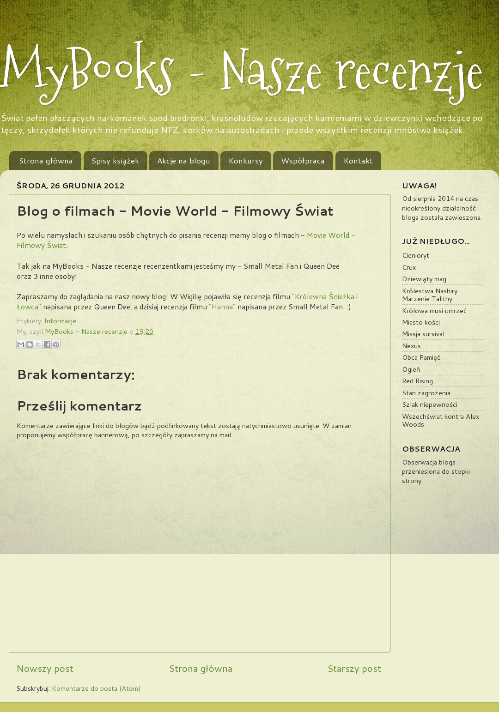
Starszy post (354, 668)
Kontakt (358, 160)
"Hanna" (222, 307)
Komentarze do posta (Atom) (96, 688)
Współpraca (303, 160)
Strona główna (46, 160)
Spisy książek (115, 160)
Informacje (60, 321)
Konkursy (245, 160)
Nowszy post (44, 668)
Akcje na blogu (183, 160)
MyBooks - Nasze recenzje (241, 70)
